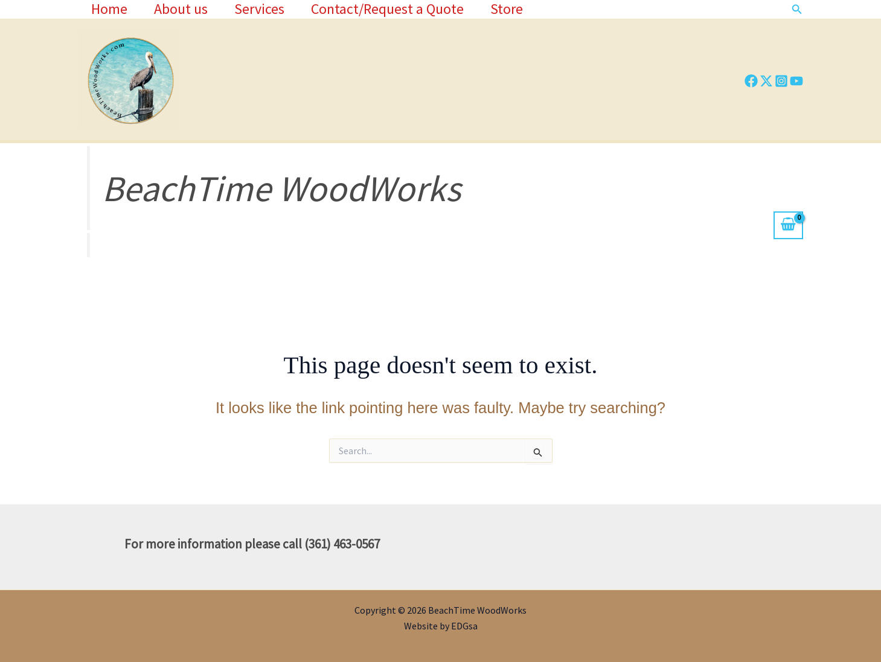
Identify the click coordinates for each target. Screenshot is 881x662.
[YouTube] (796, 81)
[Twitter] (766, 81)
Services (266, 9)
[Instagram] (781, 81)
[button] (797, 10)
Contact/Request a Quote (396, 9)
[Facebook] (751, 81)
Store (518, 9)
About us (185, 9)
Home (111, 9)
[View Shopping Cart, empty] (788, 225)
